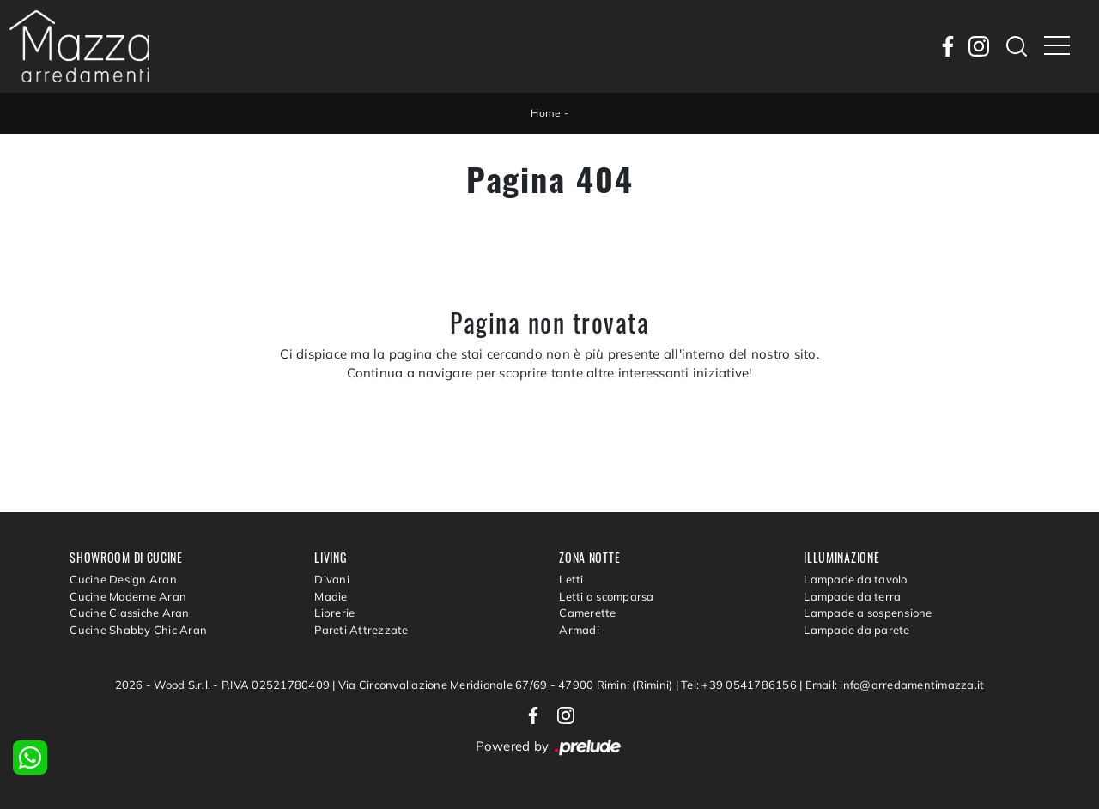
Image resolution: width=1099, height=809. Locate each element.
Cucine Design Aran (123, 579)
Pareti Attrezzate (361, 630)
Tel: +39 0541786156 (740, 684)
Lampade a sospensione (868, 612)
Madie (330, 596)
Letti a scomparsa (606, 596)
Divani (331, 579)
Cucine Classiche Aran (129, 612)
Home (546, 112)
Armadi (579, 630)
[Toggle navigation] (1057, 46)
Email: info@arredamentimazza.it (895, 684)
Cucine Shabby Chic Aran (138, 630)
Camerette (587, 612)
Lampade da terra (852, 596)
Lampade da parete (856, 630)
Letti (571, 579)
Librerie (334, 612)
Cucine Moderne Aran (128, 596)
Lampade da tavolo (855, 579)
